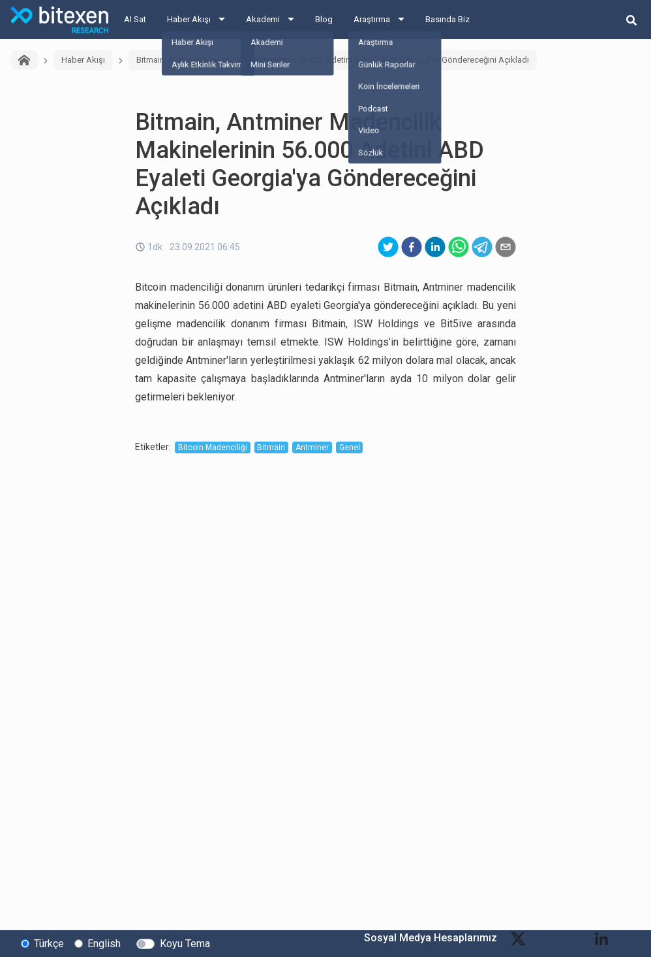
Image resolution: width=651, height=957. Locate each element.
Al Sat (135, 19)
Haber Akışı (189, 19)
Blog (324, 19)
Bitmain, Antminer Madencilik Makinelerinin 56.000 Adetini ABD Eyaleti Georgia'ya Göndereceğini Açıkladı (332, 60)
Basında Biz (447, 19)
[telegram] (482, 246)
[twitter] (388, 246)
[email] (505, 246)
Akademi (263, 19)
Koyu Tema (185, 943)
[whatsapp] (458, 246)
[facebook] (411, 246)
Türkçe (49, 943)
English (104, 943)
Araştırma (372, 19)
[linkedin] (435, 246)
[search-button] (631, 19)
